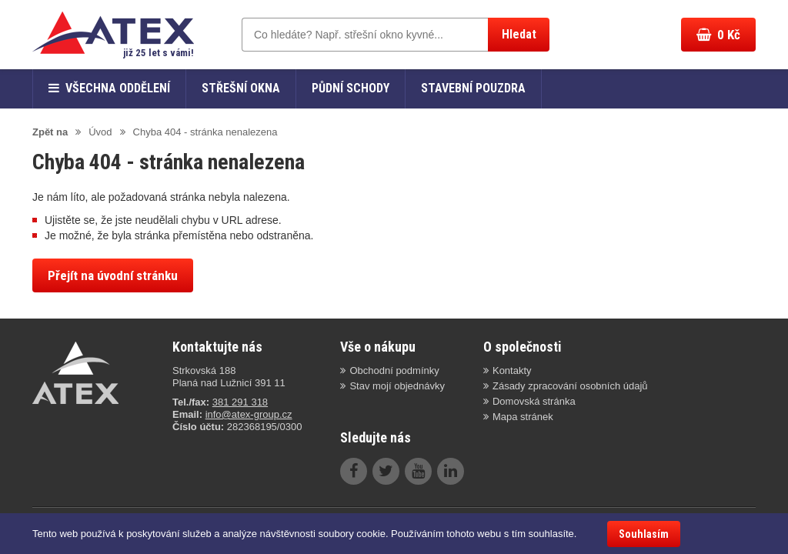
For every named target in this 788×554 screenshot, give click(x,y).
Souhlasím (644, 534)
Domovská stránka (534, 401)
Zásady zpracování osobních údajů (570, 386)
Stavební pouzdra (473, 88)
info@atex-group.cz (248, 414)
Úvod (100, 132)
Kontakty (512, 370)
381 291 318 (240, 402)
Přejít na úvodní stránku (113, 275)
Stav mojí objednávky (397, 386)
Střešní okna (241, 88)
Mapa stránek (522, 416)
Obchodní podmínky (394, 370)
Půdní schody (350, 88)
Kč (718, 34)
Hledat (519, 34)
